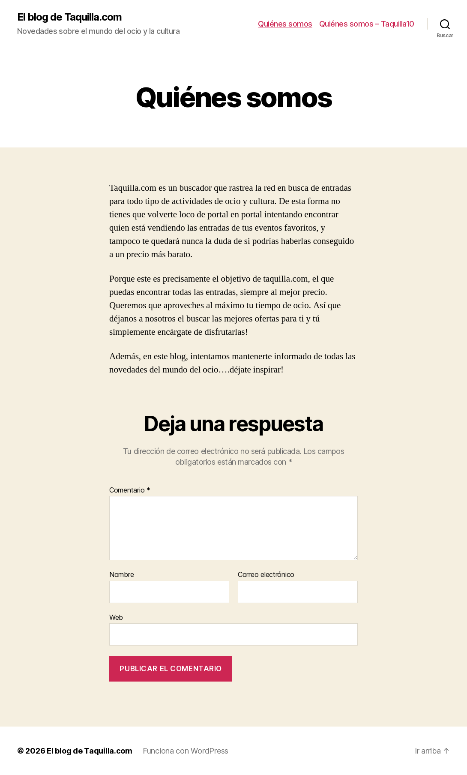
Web (116, 617)
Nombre (121, 575)
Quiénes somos (285, 23)
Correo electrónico (266, 575)
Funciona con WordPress (185, 750)
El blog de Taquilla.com (69, 17)
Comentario (129, 490)
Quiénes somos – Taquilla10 (366, 23)
